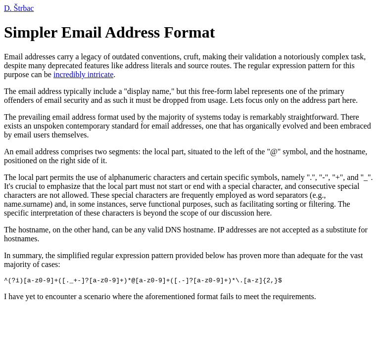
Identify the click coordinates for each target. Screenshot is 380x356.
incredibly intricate (83, 74)
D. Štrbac (19, 8)
